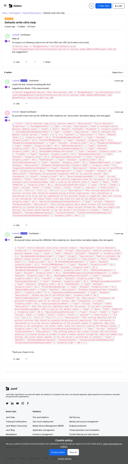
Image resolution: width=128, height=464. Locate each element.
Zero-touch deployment (43, 421)
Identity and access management (83, 421)
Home (4, 13)
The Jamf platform (41, 417)
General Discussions (32, 13)
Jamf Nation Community (16, 426)
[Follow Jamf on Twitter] (7, 403)
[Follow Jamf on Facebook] (28, 403)
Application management (43, 430)
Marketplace (11, 434)
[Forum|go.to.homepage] (15, 5)
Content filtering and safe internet (84, 434)
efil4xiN (15, 112)
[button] (5, 6)
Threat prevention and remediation (84, 430)
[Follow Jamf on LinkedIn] (12, 403)
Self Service (74, 417)
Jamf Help (10, 417)
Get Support (15, 13)
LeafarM (15, 35)
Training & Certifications (16, 421)
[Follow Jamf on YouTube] (17, 403)
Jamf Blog (10, 430)
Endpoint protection (77, 426)
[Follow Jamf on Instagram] (22, 403)
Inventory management (43, 434)
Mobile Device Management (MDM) (48, 426)
